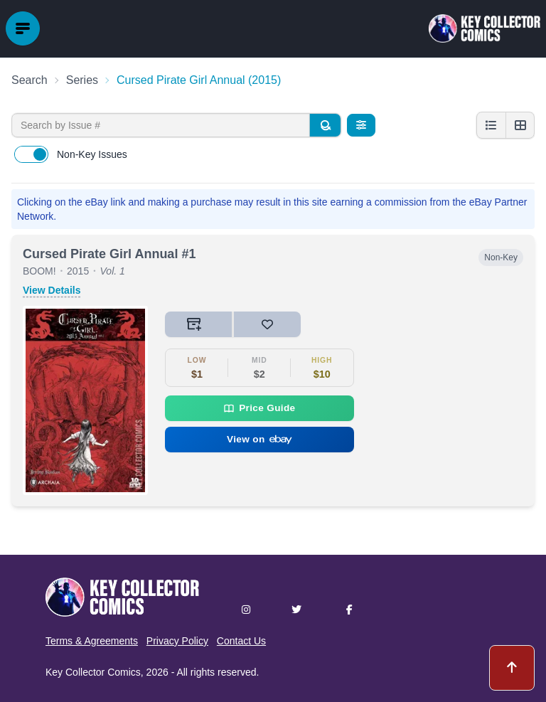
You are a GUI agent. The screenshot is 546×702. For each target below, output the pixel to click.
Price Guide (259, 408)
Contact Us (241, 641)
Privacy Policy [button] (177, 641)
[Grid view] (519, 125)
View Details (51, 290)
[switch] (31, 154)
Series (82, 80)
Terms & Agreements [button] (92, 641)
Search (29, 80)
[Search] (325, 125)
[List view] (491, 125)
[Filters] (361, 125)
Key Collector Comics (93, 672)
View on (259, 439)
